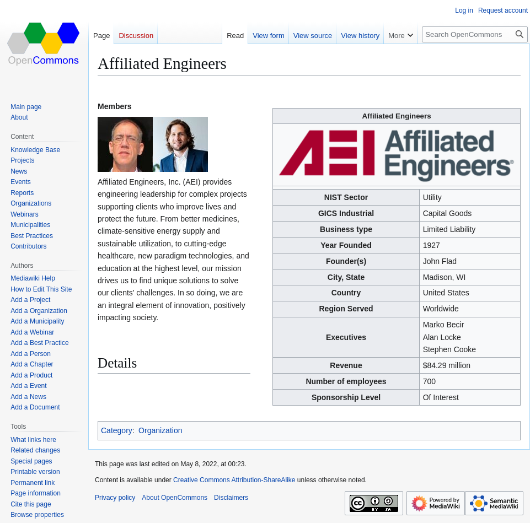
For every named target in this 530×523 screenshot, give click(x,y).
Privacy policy (115, 498)
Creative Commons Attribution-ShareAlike (234, 480)
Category (116, 430)
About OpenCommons (174, 498)
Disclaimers (231, 498)
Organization (160, 430)
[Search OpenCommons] (475, 34)
